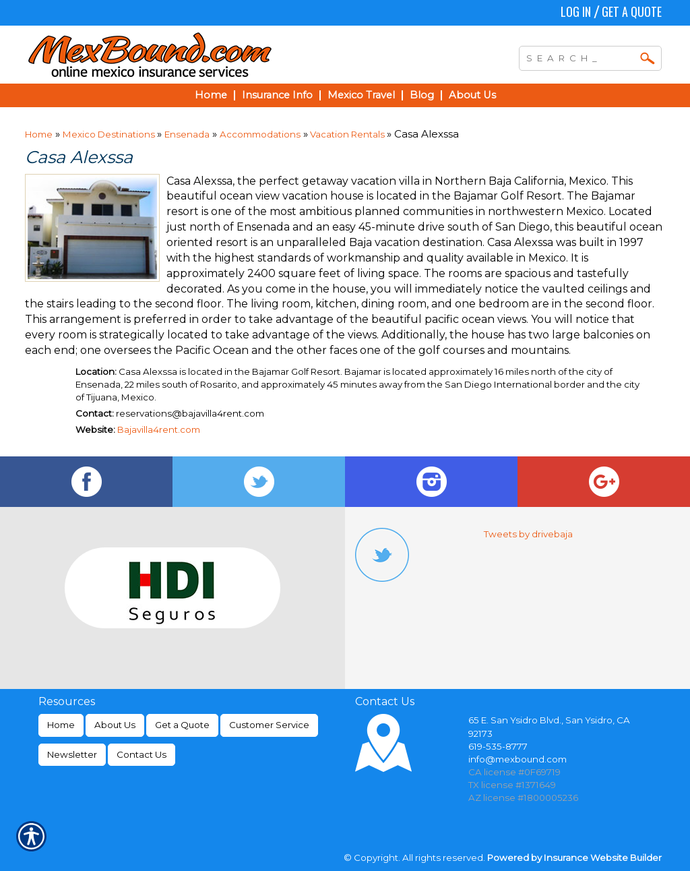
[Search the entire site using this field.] (580, 56)
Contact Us (141, 754)
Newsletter (72, 754)
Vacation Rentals (347, 134)
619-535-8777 (498, 746)
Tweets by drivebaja (528, 534)
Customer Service (269, 724)
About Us (114, 724)
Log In (576, 11)
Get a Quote (632, 11)
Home (39, 134)
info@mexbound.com (517, 759)
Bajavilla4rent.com (158, 429)
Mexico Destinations (110, 134)
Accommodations (260, 134)
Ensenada (187, 134)
